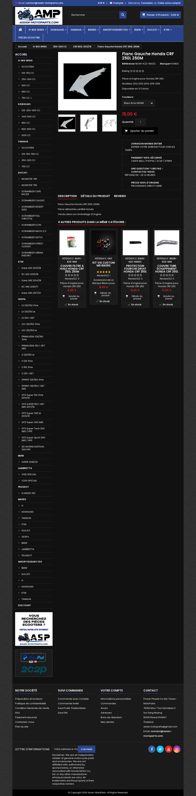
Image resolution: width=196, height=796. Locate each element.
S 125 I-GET (28, 373)
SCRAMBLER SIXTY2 (32, 237)
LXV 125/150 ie (29, 330)
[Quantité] (140, 122)
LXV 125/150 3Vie (31, 324)
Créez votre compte (169, 2)
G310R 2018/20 (30, 462)
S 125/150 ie (28, 354)
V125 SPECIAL (29, 474)
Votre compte (112, 690)
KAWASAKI (57, 30)
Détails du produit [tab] (95, 196)
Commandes (108, 703)
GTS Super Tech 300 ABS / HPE (33, 430)
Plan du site (21, 726)
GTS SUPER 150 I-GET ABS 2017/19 (33, 405)
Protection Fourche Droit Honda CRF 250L (135, 268)
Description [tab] (67, 196)
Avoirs (104, 708)
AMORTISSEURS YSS (115, 30)
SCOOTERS (28, 66)
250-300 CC (28, 79)
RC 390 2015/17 (30, 286)
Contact (150, 690)
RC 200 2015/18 (30, 274)
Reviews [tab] (120, 196)
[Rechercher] (98, 15)
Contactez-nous (24, 722)
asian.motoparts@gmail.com (160, 726)
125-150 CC (28, 73)
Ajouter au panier (139, 131)
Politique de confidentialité (30, 703)
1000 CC (26, 135)
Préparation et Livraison (28, 699)
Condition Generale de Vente (32, 708)
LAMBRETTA (25, 468)
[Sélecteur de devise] (103, 3)
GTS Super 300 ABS (32, 422)
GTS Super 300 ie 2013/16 (31, 414)
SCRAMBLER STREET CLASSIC (32, 245)
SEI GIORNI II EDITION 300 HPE (33, 448)
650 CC (26, 91)
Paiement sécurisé (26, 717)
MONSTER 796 (29, 185)
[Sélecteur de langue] (118, 3)
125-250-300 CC (31, 110)
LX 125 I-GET (28, 318)
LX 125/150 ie (28, 311)
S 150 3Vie (27, 367)
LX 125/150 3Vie (30, 305)
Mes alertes (107, 722)
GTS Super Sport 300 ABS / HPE (33, 439)
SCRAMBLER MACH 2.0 (34, 231)
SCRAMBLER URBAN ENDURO (32, 254)
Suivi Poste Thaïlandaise (72, 708)
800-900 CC (28, 129)
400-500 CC (29, 116)
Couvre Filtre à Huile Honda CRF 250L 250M (72, 268)
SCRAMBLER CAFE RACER (31, 193)
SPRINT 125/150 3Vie (33, 379)
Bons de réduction (111, 717)
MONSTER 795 (29, 179)
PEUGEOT (23, 487)
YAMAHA (76, 30)
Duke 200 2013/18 (31, 268)
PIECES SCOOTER (29, 37)
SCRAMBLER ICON (31, 225)
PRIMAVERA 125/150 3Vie (32, 338)
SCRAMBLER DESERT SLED (32, 208)
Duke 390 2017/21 (31, 293)
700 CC (26, 166)
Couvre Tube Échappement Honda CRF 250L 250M (166, 270)
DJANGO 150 (28, 493)
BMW (137, 30)
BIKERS (92, 30)
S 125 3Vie (27, 361)
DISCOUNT (24, 605)
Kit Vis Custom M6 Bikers (103, 264)
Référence (128, 63)
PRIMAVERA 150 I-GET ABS (33, 347)
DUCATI (152, 30)
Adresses (106, 712)
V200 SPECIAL (29, 480)
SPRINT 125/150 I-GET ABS (33, 387)
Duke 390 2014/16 (31, 280)
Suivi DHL (63, 712)
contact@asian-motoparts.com (44, 2)
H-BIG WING (36, 30)
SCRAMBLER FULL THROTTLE (31, 217)
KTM (166, 30)
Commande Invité (68, 703)
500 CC (26, 85)
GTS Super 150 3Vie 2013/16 (32, 396)
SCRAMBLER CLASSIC (33, 200)
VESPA (21, 299)
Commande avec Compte (73, 699)
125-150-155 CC (30, 154)
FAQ (17, 712)
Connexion (147, 2)
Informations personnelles (116, 699)
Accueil (21, 54)
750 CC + (27, 98)
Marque (165, 63)
